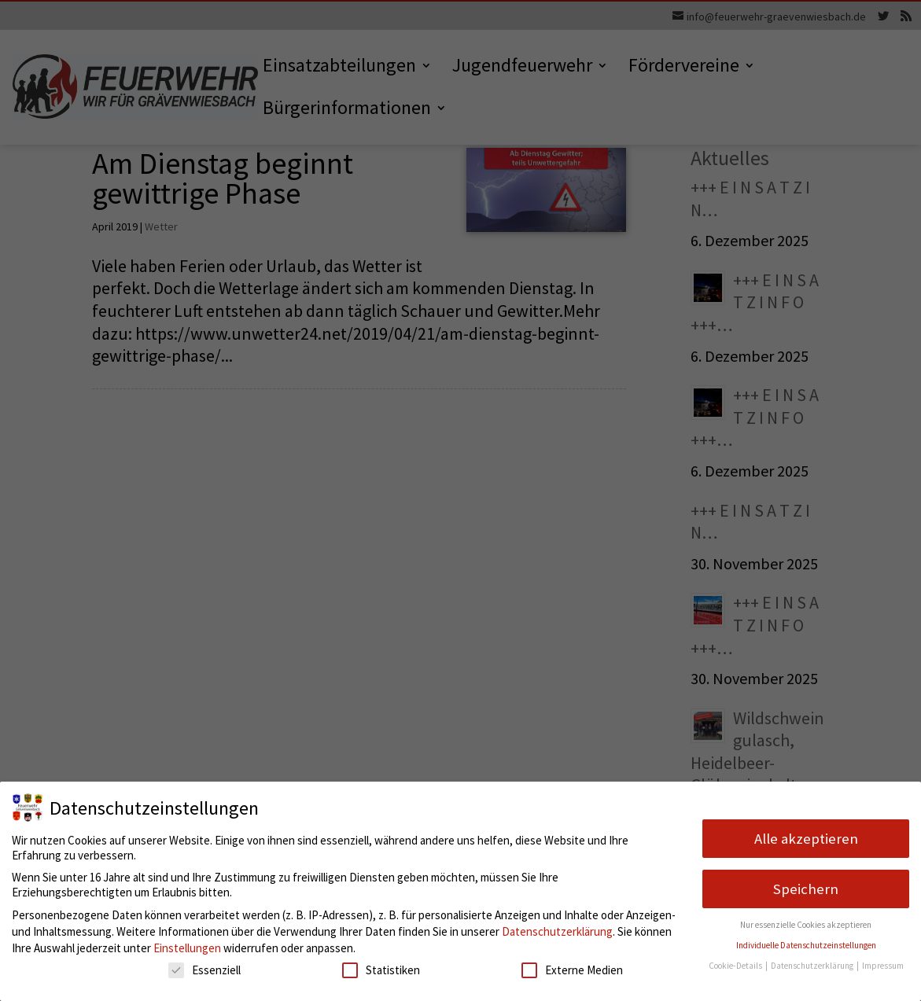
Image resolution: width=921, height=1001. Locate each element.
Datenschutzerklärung (557, 931)
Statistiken (381, 969)
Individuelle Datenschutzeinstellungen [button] (806, 945)
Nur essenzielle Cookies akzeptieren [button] (805, 924)
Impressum (883, 965)
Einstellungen (187, 947)
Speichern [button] (805, 889)
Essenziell (204, 969)
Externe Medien (572, 969)
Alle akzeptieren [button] (806, 839)
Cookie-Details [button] (736, 965)
